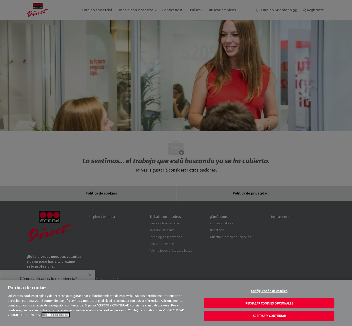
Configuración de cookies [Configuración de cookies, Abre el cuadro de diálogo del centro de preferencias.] (269, 291)
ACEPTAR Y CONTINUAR (269, 316)
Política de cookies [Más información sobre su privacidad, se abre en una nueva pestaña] (55, 315)
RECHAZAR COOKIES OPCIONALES (269, 303)
